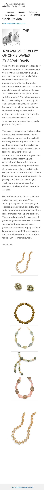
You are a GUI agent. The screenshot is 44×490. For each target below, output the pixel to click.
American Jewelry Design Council (13, 5)
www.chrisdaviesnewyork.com (13, 23)
